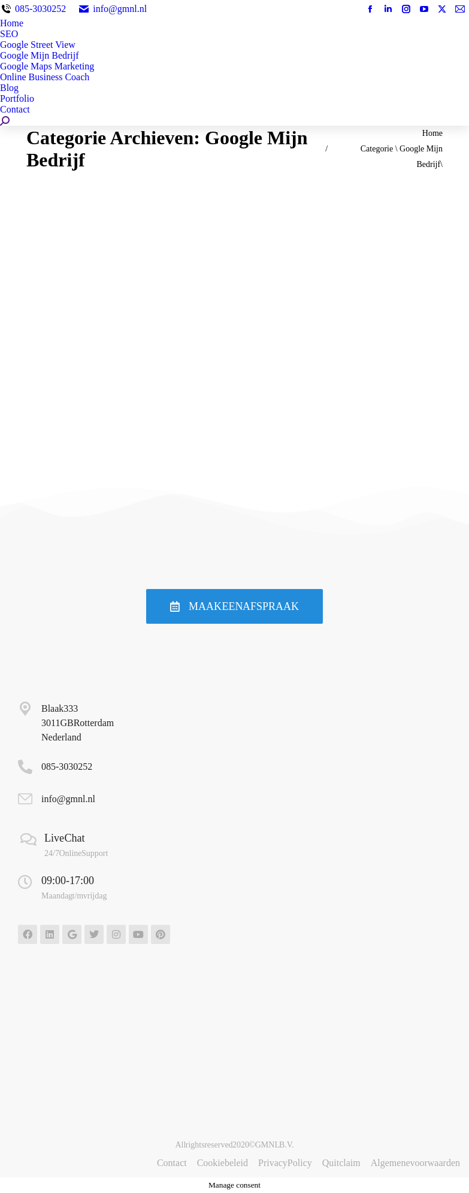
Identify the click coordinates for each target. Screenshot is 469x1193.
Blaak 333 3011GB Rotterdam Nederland (77, 722)
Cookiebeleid (222, 1163)
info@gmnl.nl (112, 9)
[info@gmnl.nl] (25, 799)
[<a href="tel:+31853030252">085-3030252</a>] (25, 767)
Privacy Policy (285, 1163)
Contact (172, 1163)
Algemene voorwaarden (415, 1163)
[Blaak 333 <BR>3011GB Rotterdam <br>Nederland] (25, 709)
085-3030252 (40, 9)
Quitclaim (341, 1163)
